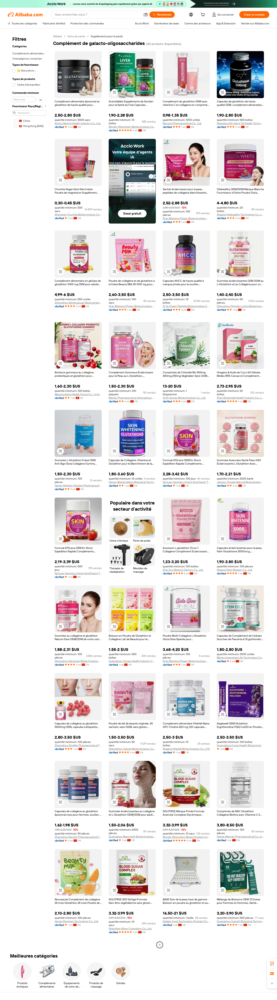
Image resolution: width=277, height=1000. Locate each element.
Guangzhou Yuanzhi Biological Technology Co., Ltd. (240, 921)
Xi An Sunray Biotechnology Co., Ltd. (184, 397)
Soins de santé (76, 36)
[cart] (203, 15)
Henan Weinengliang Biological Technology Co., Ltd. (132, 482)
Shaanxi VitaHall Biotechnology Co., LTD (186, 748)
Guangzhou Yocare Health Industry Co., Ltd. (132, 661)
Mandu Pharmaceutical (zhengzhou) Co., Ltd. (132, 397)
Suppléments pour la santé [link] (107, 36)
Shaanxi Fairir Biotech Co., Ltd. (234, 569)
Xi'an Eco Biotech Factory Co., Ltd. (183, 569)
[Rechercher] (162, 15)
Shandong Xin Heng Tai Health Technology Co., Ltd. (240, 123)
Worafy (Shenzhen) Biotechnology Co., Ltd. (132, 126)
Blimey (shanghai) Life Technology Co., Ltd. (240, 657)
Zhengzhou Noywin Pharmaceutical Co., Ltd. (78, 836)
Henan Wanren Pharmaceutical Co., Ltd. (240, 836)
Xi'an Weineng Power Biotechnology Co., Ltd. (186, 218)
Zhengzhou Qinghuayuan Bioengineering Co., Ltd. (78, 302)
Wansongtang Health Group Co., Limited (78, 394)
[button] (145, 14)
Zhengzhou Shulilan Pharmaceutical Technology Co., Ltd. (78, 745)
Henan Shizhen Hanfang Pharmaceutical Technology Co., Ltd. (78, 485)
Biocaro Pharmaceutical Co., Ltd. (182, 123)
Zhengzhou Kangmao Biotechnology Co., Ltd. (78, 661)
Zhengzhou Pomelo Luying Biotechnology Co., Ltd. (240, 306)
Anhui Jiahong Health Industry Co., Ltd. (78, 123)
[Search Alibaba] (97, 14)
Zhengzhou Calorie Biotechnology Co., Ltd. (132, 748)
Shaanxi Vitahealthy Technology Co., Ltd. (240, 214)
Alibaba (57, 36)
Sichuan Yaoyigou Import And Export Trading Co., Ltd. (186, 482)
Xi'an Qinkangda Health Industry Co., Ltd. (240, 397)
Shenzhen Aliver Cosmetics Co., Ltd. (130, 928)
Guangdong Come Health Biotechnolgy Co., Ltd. (240, 745)
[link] (272, 964)
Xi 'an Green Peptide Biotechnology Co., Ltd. (186, 306)
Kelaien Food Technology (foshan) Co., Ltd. (186, 921)
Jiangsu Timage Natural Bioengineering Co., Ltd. (240, 482)
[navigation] (29, 491)
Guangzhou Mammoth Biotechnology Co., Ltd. (132, 836)
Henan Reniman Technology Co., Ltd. (76, 921)
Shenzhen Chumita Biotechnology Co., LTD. (78, 214)
